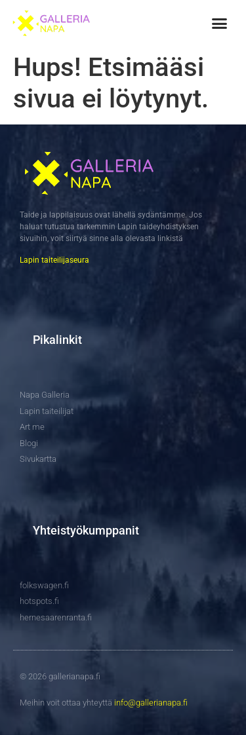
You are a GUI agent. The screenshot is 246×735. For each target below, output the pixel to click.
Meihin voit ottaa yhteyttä (104, 702)
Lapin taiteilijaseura (54, 260)
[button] (219, 23)
